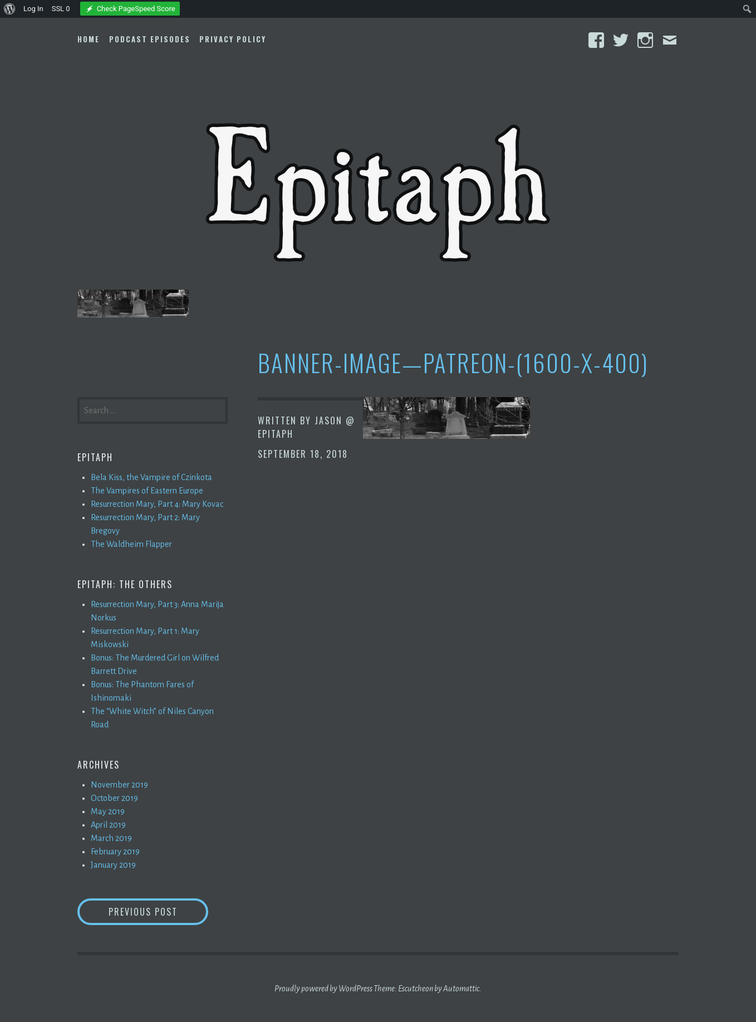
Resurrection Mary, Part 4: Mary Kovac (157, 504)
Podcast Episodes (149, 39)
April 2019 (108, 824)
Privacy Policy (232, 39)
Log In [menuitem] (33, 8)
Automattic (461, 988)
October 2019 (114, 798)
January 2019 (113, 864)
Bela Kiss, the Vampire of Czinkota (151, 477)
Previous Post (159, 911)
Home (88, 39)
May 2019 (108, 811)
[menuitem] (9, 9)
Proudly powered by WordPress (323, 988)
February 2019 (115, 851)
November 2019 (119, 784)
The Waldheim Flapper (131, 544)
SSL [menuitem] (61, 9)
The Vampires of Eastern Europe (147, 490)
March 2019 (111, 838)
